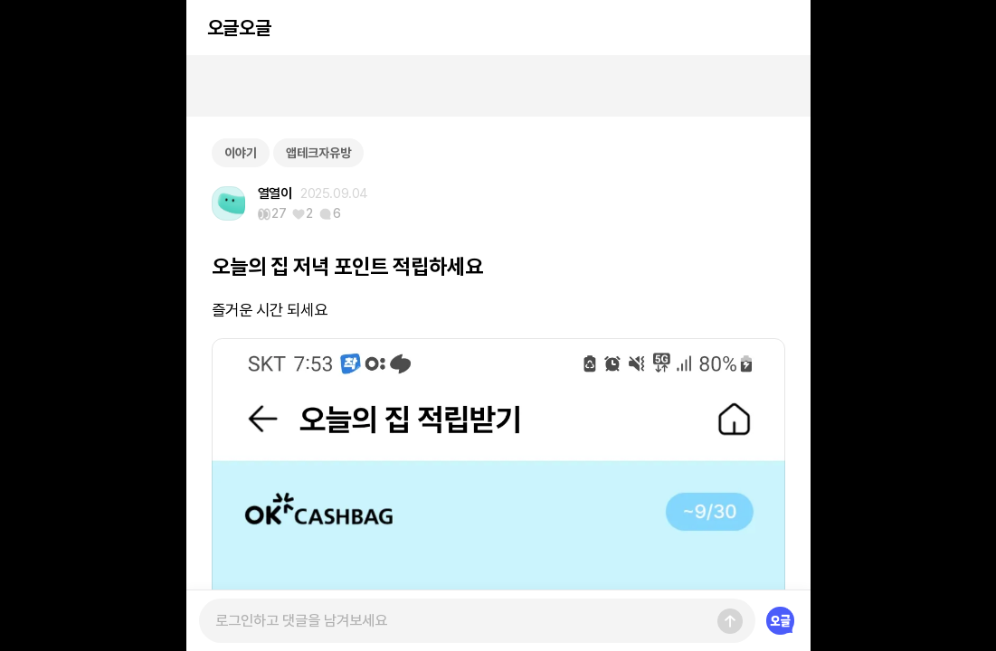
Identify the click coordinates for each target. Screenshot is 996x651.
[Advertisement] (498, 85)
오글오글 (238, 27)
